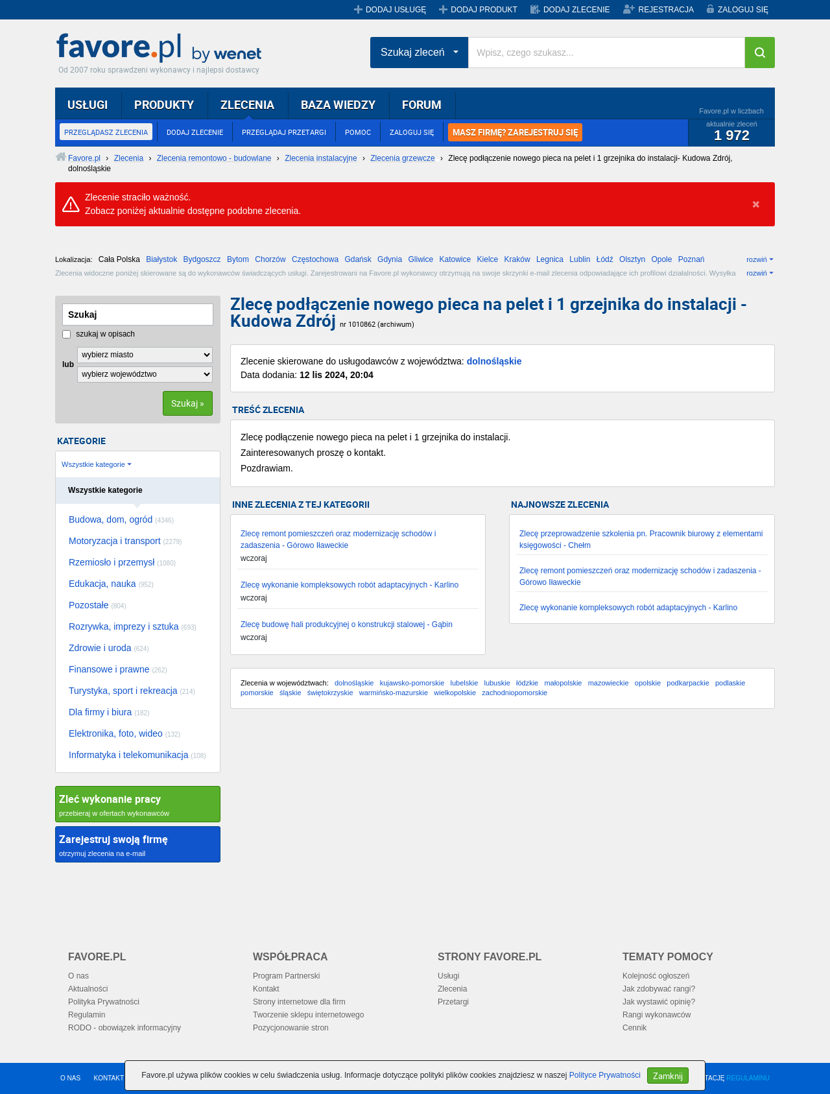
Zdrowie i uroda (109, 648)
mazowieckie (608, 683)
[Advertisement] (502, 822)
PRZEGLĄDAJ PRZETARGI (284, 132)
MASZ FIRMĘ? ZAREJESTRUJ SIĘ (515, 132)
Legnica (549, 259)
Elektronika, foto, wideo (124, 733)
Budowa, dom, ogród (121, 519)
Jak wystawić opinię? (658, 1001)
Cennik (634, 1027)
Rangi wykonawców (656, 1014)
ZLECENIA (247, 104)
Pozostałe (97, 605)
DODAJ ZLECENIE (576, 9)
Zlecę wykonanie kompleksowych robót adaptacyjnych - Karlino (349, 584)
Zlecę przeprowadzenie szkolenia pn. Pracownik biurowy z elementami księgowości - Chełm (641, 539)
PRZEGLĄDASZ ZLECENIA (106, 132)
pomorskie (257, 692)
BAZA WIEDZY (338, 104)
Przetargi (453, 1001)
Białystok (161, 259)
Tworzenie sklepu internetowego (308, 1014)
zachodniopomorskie (514, 692)
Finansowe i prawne (118, 669)
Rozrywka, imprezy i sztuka (132, 626)
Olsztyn (632, 259)
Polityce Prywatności (605, 1075)
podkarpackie (688, 683)
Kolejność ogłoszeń (655, 976)
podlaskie (730, 683)
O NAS (70, 1078)
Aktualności (88, 988)
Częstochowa (315, 259)
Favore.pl (162, 48)
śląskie (290, 692)
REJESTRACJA (666, 9)
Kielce (488, 259)
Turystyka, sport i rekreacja (132, 690)
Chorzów (270, 259)
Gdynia (389, 259)
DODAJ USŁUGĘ (396, 9)
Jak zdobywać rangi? (658, 988)
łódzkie (527, 683)
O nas (78, 976)
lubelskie (464, 683)
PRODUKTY (164, 104)
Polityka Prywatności (103, 1001)
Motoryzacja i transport (125, 541)
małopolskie (563, 683)
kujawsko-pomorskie (412, 683)
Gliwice (420, 259)
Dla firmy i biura (109, 712)
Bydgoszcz (202, 259)
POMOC (358, 132)
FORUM (422, 104)
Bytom (238, 259)
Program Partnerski (286, 976)
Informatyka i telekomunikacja (137, 755)
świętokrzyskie (330, 692)
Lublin (579, 259)
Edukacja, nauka (111, 583)
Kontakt (266, 988)
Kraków (517, 259)
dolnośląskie (494, 361)
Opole (661, 259)
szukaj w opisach (98, 334)
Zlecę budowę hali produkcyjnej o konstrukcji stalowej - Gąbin (347, 624)
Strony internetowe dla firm (299, 1001)
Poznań (691, 259)
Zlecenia (452, 988)
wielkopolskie (455, 692)
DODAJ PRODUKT (484, 9)
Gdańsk (357, 259)
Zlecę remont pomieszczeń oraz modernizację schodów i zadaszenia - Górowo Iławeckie (338, 539)
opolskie (648, 683)
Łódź (605, 259)
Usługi (448, 976)
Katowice (455, 259)
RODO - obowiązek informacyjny (124, 1027)
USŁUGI (87, 104)
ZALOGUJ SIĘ (743, 9)
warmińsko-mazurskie (393, 692)
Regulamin (86, 1014)
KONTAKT (109, 1078)
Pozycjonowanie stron (291, 1027)
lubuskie (497, 683)
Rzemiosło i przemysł (122, 562)
